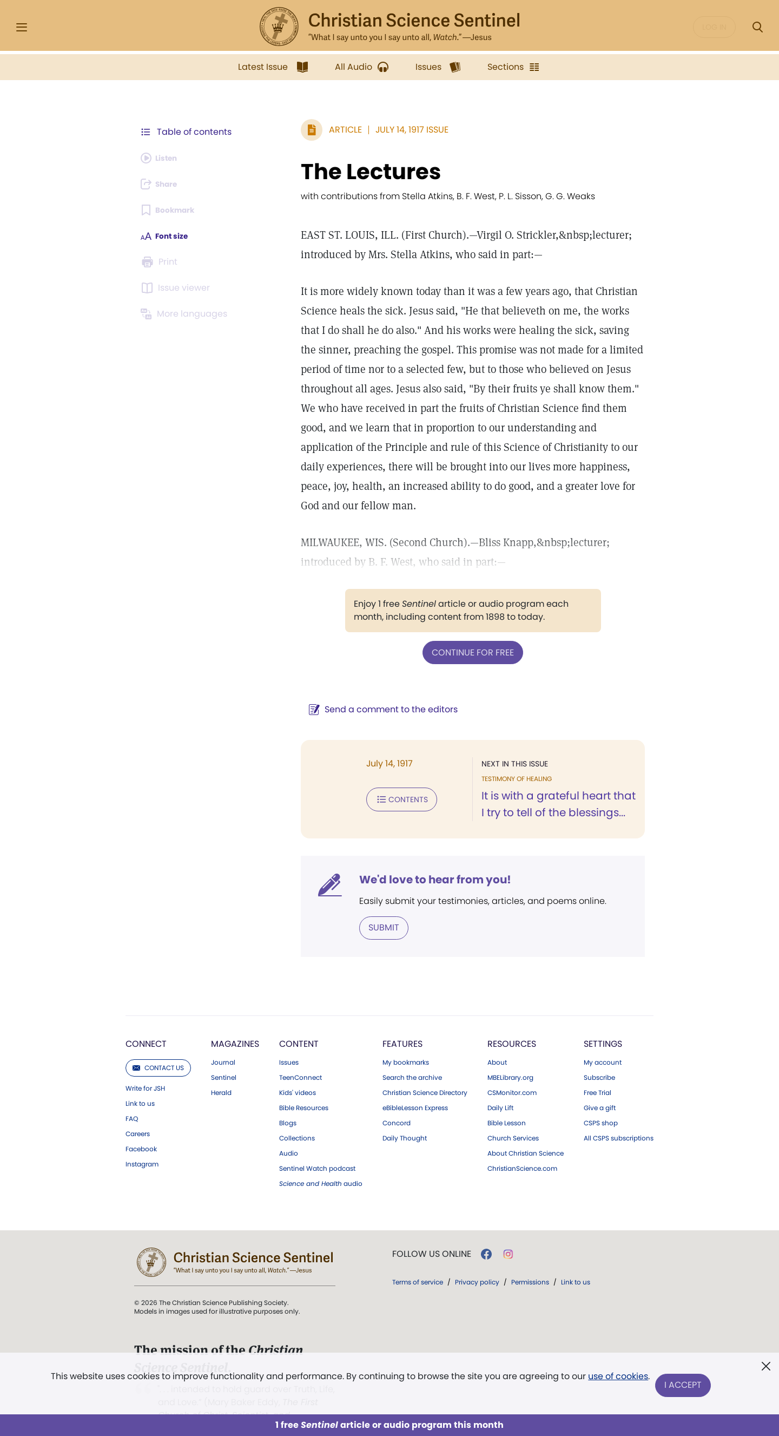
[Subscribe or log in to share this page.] (164, 184)
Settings (603, 1022)
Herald (221, 1071)
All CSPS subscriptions (618, 1116)
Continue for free (453, 632)
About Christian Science (525, 1132)
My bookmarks (405, 1041)
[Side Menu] (22, 27)
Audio (288, 1132)
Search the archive (412, 1056)
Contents (361, 777)
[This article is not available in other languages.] (186, 314)
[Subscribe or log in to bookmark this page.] (173, 210)
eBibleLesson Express (415, 1086)
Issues (289, 1041)
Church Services (513, 1116)
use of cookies (616, 1381)
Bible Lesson (506, 1101)
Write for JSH (145, 1067)
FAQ (132, 1097)
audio (320, 1162)
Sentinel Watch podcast (317, 1147)
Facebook (141, 1127)
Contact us (158, 1046)
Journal (223, 1041)
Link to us (140, 1082)
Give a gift (600, 1086)
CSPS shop (601, 1101)
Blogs (287, 1101)
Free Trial (597, 1071)
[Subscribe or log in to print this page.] (161, 262)
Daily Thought (404, 1116)
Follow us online (431, 1232)
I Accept (684, 1386)
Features (402, 1022)
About (497, 1041)
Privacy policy (477, 1260)
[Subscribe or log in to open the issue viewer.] (177, 288)
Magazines (235, 1022)
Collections (297, 1116)
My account (603, 1041)
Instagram (142, 1142)
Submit (343, 907)
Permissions (530, 1260)
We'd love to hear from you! (395, 859)
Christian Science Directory (424, 1071)
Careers (138, 1112)
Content (299, 1022)
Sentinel (223, 1056)
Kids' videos (297, 1071)
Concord (396, 1101)
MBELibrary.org (510, 1056)
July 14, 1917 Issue (371, 129)
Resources (511, 1022)
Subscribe (599, 1056)
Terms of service (417, 1260)
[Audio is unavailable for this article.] (163, 158)
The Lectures (331, 171)
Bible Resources (303, 1086)
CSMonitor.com (512, 1071)
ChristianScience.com (522, 1147)
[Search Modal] (757, 27)
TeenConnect (300, 1056)
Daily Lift (500, 1086)
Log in (714, 27)
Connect (146, 1022)
